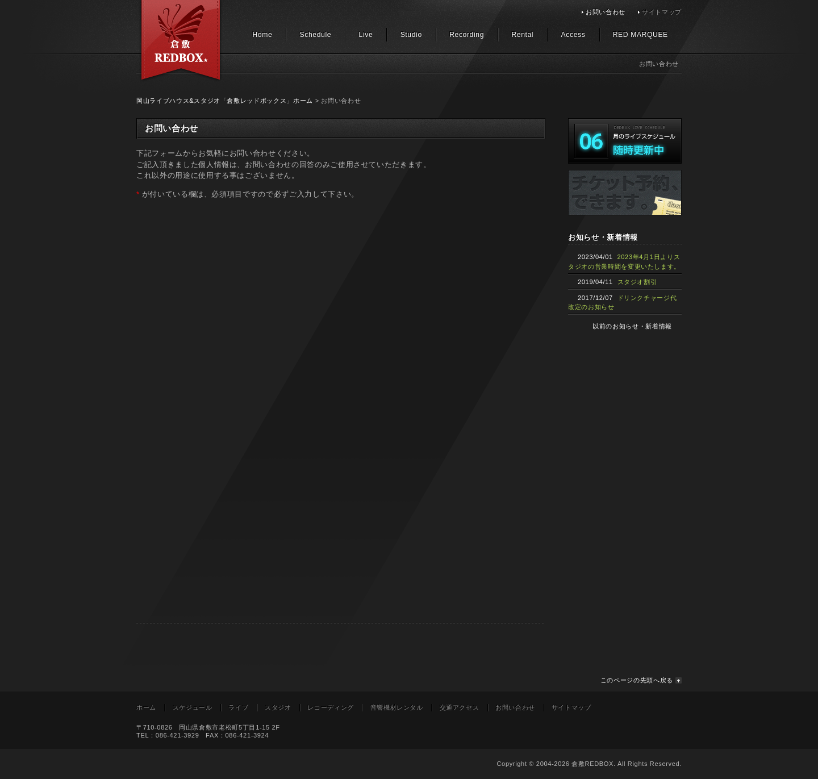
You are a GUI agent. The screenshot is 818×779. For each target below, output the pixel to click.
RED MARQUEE (640, 35)
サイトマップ (662, 12)
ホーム (146, 707)
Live (366, 35)
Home (262, 35)
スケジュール (192, 707)
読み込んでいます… (318, 417)
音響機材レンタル (396, 707)
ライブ (238, 707)
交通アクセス (459, 707)
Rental (522, 35)
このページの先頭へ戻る (636, 680)
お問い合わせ (605, 12)
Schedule (316, 35)
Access (573, 35)
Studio (411, 35)
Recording (466, 35)
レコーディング (330, 707)
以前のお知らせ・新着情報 (632, 326)
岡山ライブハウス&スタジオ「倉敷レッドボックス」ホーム (224, 100)
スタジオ (278, 707)
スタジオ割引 (637, 281)
